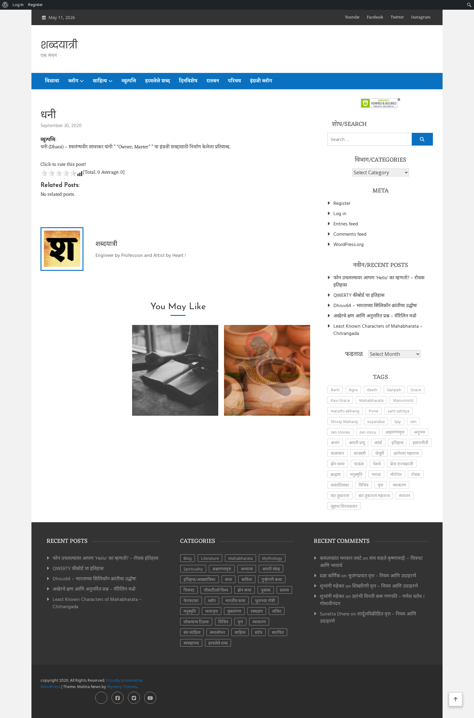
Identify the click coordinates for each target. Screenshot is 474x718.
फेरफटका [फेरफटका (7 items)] (191, 600)
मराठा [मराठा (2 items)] (376, 474)
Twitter (397, 17)
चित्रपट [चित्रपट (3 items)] (188, 590)
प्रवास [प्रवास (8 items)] (284, 590)
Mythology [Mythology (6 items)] (272, 558)
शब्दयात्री (59, 45)
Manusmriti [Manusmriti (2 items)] (403, 400)
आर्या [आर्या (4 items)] (378, 442)
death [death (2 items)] (372, 389)
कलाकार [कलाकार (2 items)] (337, 453)
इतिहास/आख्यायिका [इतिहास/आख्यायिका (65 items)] (199, 579)
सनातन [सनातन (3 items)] (404, 495)
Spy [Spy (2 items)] (397, 421)
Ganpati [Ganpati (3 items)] (394, 389)
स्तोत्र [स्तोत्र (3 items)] (258, 632)
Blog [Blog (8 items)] (187, 558)
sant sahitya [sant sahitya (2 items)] (398, 411)
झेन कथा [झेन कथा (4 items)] (338, 464)
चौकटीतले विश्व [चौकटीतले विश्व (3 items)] (216, 590)
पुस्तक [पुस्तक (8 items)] (266, 590)
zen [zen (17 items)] (413, 421)
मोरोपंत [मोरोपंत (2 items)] (396, 474)
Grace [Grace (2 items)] (416, 389)
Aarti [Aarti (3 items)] (335, 389)
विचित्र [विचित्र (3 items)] (363, 485)
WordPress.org (348, 244)
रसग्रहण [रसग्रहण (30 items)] (257, 611)
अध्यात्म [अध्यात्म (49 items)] (247, 569)
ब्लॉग (73, 81)
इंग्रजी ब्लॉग (261, 81)
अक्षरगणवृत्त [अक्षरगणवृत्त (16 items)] (221, 569)
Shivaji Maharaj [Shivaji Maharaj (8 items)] (344, 421)
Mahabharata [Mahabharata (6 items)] (240, 558)
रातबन (212, 81)
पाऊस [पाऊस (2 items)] (359, 464)
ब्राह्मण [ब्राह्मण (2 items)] (336, 474)
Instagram (420, 17)
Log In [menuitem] (18, 4)
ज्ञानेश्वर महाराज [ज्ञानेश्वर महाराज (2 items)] (406, 453)
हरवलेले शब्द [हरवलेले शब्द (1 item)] (218, 643)
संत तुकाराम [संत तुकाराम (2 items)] (340, 495)
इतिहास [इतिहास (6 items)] (397, 442)
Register (341, 203)
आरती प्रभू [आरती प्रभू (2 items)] (357, 442)
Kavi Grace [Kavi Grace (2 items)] (340, 400)
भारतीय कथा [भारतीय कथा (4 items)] (235, 600)
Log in (339, 213)
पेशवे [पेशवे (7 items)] (377, 464)
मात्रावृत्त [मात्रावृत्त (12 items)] (211, 611)
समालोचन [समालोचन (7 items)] (217, 632)
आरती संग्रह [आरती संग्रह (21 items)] (271, 569)
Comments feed (349, 234)
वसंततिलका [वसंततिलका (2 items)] (340, 485)
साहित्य (100, 81)
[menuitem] (5, 5)
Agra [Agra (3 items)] (353, 389)
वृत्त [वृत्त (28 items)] (240, 621)
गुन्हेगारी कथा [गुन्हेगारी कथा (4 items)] (271, 579)
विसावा (52, 81)
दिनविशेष (188, 81)
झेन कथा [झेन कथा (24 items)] (245, 590)
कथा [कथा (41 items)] (228, 579)
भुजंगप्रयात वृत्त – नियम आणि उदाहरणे (382, 575)
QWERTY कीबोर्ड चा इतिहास (359, 295)
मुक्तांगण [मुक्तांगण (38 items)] (234, 611)
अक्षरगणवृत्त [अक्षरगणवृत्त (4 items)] (394, 432)
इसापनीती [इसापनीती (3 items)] (420, 442)
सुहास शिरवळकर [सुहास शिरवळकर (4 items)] (344, 506)
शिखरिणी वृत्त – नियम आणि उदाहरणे (385, 585)
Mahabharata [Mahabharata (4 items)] (371, 400)
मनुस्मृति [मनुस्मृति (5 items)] (356, 474)
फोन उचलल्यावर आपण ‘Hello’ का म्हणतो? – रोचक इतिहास (378, 281)
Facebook (375, 17)
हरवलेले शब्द (157, 81)
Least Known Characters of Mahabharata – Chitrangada (378, 329)
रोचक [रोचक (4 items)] (415, 474)
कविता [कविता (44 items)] (247, 579)
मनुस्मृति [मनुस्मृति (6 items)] (189, 611)
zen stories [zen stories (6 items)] (340, 432)
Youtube (352, 17)
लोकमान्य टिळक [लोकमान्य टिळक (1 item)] (196, 621)
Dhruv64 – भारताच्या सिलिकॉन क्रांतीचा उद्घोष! (375, 305)
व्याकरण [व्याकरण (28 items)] (259, 621)
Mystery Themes (122, 686)
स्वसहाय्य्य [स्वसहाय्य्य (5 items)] (191, 643)
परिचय (234, 81)
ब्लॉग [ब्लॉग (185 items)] (212, 600)
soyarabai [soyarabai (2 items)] (376, 421)
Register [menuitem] (35, 4)
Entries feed (345, 223)
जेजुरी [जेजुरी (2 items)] (379, 453)
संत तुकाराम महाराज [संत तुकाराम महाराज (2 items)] (374, 495)
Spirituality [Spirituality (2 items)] (193, 569)
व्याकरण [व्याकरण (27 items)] (399, 485)
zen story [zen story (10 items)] (367, 432)
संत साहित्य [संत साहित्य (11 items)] (191, 632)
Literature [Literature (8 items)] (210, 558)
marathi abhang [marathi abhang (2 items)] (345, 411)
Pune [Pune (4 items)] (373, 411)
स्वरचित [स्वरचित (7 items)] (278, 632)
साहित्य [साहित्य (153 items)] (240, 632)
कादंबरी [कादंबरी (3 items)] (360, 453)
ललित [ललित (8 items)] (276, 611)
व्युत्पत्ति (129, 81)
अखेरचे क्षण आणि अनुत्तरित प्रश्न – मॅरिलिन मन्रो (374, 315)
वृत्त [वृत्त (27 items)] (380, 485)
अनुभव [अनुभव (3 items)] (419, 432)
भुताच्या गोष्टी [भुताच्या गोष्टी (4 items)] (265, 600)
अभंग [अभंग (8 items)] (335, 442)
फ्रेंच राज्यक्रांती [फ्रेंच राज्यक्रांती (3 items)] (401, 464)
